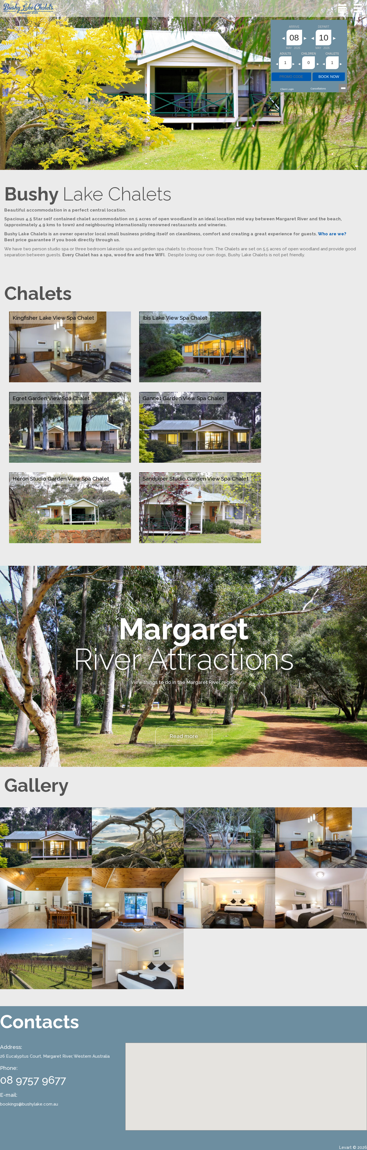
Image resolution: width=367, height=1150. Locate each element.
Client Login (287, 89)
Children (308, 53)
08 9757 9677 (33, 1080)
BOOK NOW (329, 76)
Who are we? (332, 233)
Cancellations (318, 88)
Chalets (332, 53)
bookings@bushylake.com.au (29, 1104)
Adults (285, 53)
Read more (183, 736)
